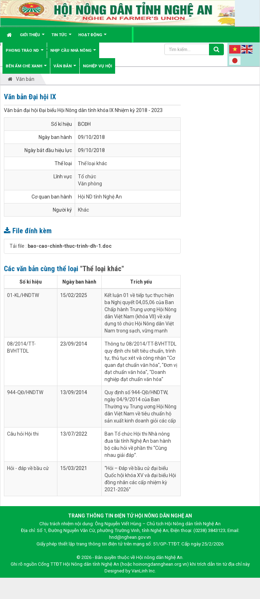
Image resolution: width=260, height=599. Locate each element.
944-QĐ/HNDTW (25, 392)
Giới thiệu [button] (32, 37)
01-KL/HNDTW (23, 295)
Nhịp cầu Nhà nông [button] (73, 53)
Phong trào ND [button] (25, 53)
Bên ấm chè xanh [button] (26, 68)
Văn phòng (90, 183)
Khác (83, 210)
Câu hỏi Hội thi (23, 434)
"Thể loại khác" (102, 268)
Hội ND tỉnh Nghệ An (100, 197)
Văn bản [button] (64, 68)
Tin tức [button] (61, 37)
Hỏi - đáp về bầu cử (28, 468)
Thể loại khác (92, 163)
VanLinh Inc (143, 570)
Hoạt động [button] (92, 37)
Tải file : (61, 246)
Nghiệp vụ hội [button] (97, 65)
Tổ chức (87, 176)
